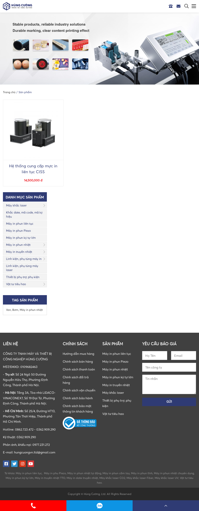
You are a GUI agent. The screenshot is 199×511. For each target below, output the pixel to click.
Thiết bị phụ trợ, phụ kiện (22, 277)
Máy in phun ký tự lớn (21, 237)
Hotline (172, 6)
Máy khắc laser (16, 205)
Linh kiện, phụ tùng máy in (24, 258)
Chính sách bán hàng (78, 361)
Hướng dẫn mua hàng (79, 354)
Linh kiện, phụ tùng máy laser (22, 268)
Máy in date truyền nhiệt (82, 477)
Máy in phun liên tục (19, 223)
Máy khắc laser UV (166, 477)
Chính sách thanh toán (79, 369)
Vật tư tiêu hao (16, 284)
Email (179, 6)
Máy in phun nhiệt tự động (84, 473)
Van (8, 309)
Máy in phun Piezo (18, 230)
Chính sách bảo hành (78, 397)
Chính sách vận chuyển (79, 390)
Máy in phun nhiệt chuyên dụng (174, 473)
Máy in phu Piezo (55, 473)
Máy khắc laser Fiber (140, 477)
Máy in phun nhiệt (18, 244)
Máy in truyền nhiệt (19, 251)
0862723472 (99, 505)
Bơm (15, 309)
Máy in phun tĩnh (142, 473)
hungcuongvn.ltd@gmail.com (35, 452)
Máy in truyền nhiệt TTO (50, 477)
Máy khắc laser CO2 (112, 477)
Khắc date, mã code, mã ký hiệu (24, 214)
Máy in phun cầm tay (116, 473)
